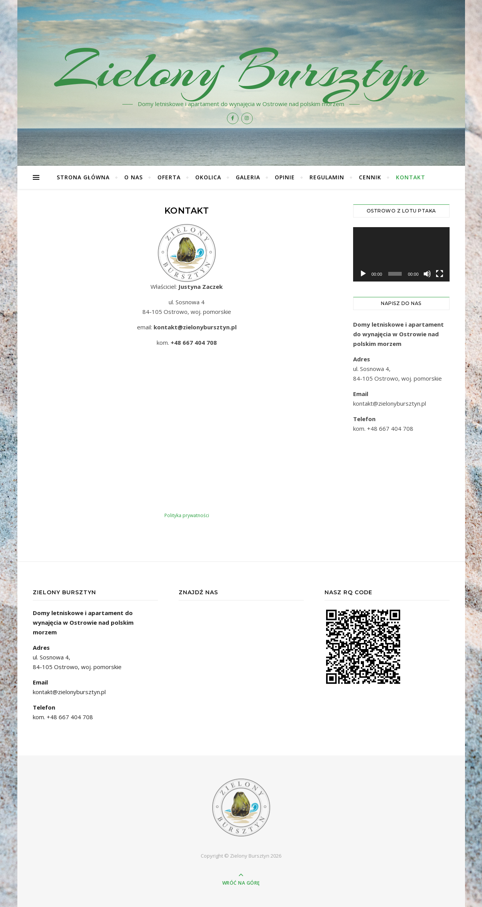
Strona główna (83, 177)
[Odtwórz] (363, 274)
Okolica (208, 177)
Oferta (169, 177)
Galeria (248, 177)
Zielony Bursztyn (241, 70)
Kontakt (410, 177)
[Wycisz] (427, 274)
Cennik (370, 177)
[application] (401, 254)
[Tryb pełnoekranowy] (439, 274)
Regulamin (326, 177)
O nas (133, 177)
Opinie (285, 177)
